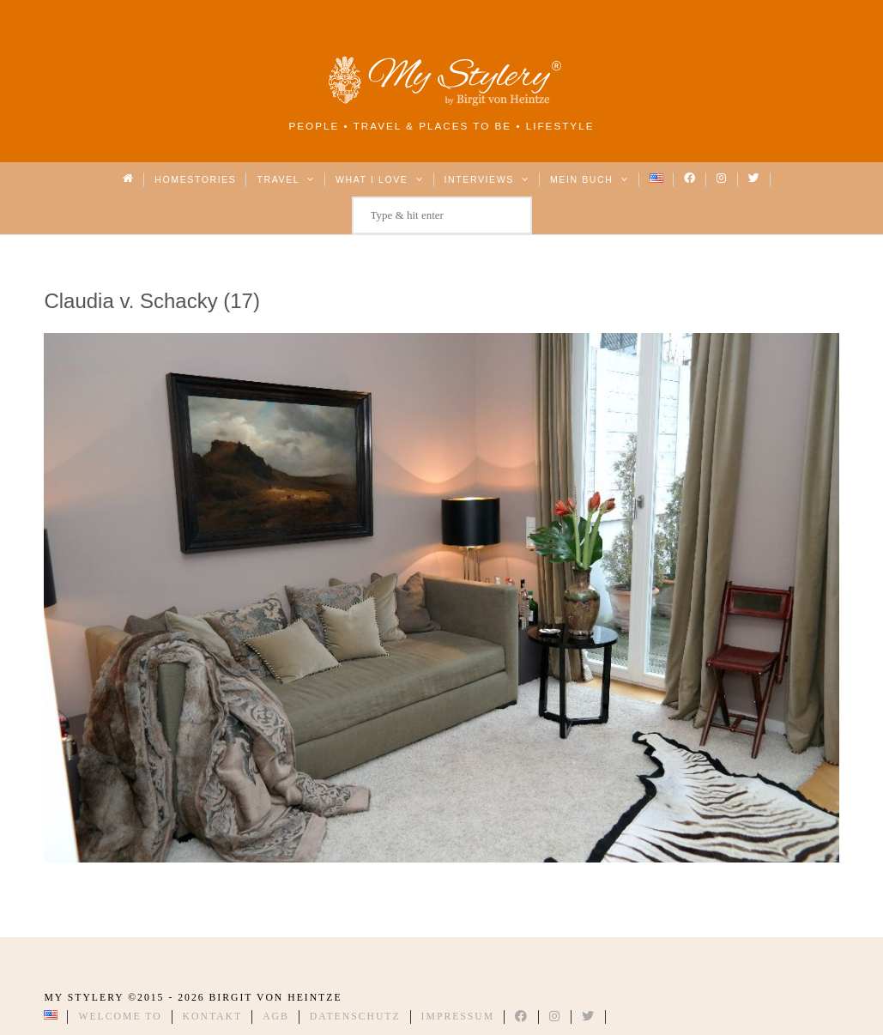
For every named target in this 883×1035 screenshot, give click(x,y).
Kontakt (213, 1016)
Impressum (458, 1016)
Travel (285, 179)
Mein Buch (589, 179)
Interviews (487, 179)
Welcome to (119, 1016)
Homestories (195, 179)
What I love (380, 179)
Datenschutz (355, 1016)
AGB (276, 1016)
